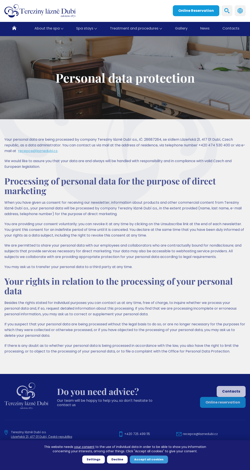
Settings (93, 459)
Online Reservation (196, 10)
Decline (117, 459)
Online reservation (222, 402)
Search (226, 10)
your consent (84, 447)
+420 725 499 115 (137, 434)
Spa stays (84, 29)
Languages (240, 10)
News (204, 29)
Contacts (231, 29)
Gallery (181, 29)
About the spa (47, 29)
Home (16, 29)
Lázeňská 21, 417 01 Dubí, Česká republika (41, 437)
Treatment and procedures (133, 29)
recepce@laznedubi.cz (37, 158)
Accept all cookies (149, 459)
